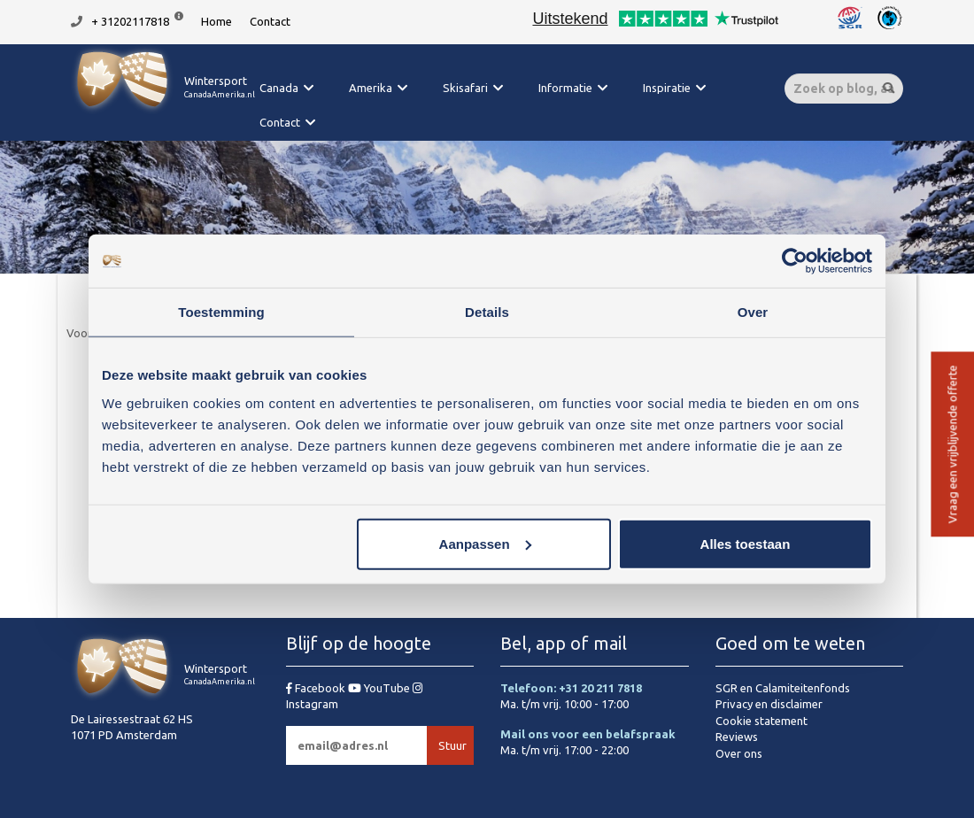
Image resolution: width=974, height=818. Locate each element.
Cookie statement (761, 720)
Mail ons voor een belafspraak (588, 734)
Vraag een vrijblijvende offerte (952, 445)
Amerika (370, 87)
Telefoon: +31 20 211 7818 (571, 688)
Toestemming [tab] (221, 312)
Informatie (565, 87)
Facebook (317, 688)
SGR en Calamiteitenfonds (782, 688)
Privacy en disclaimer (769, 704)
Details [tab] (487, 312)
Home (216, 21)
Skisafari (465, 87)
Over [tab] (753, 312)
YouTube (380, 688)
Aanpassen (485, 543)
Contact (270, 21)
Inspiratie (667, 87)
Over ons (738, 753)
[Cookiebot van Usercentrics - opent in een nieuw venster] (794, 261)
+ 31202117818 (130, 21)
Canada (278, 87)
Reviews (736, 736)
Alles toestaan (745, 543)
